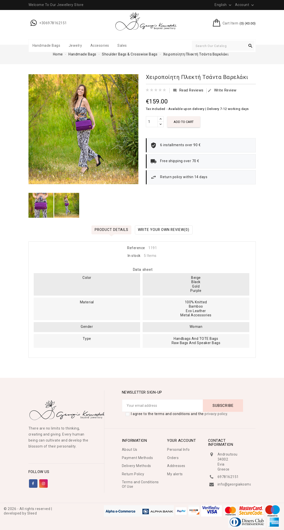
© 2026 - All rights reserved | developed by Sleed (28, 511)
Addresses (176, 466)
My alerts (175, 474)
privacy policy (216, 414)
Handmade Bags (46, 45)
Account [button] (245, 4)
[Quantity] (152, 121)
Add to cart (184, 122)
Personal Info (178, 450)
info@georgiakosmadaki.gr (240, 484)
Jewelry (75, 45)
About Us (129, 450)
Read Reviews (188, 90)
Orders (173, 458)
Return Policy (133, 474)
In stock (134, 256)
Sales (122, 45)
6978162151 (228, 477)
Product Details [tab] (111, 230)
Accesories (99, 45)
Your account (181, 440)
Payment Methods (137, 458)
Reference (136, 248)
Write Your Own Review (164, 230)
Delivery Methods (136, 466)
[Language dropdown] (224, 5)
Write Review (222, 90)
